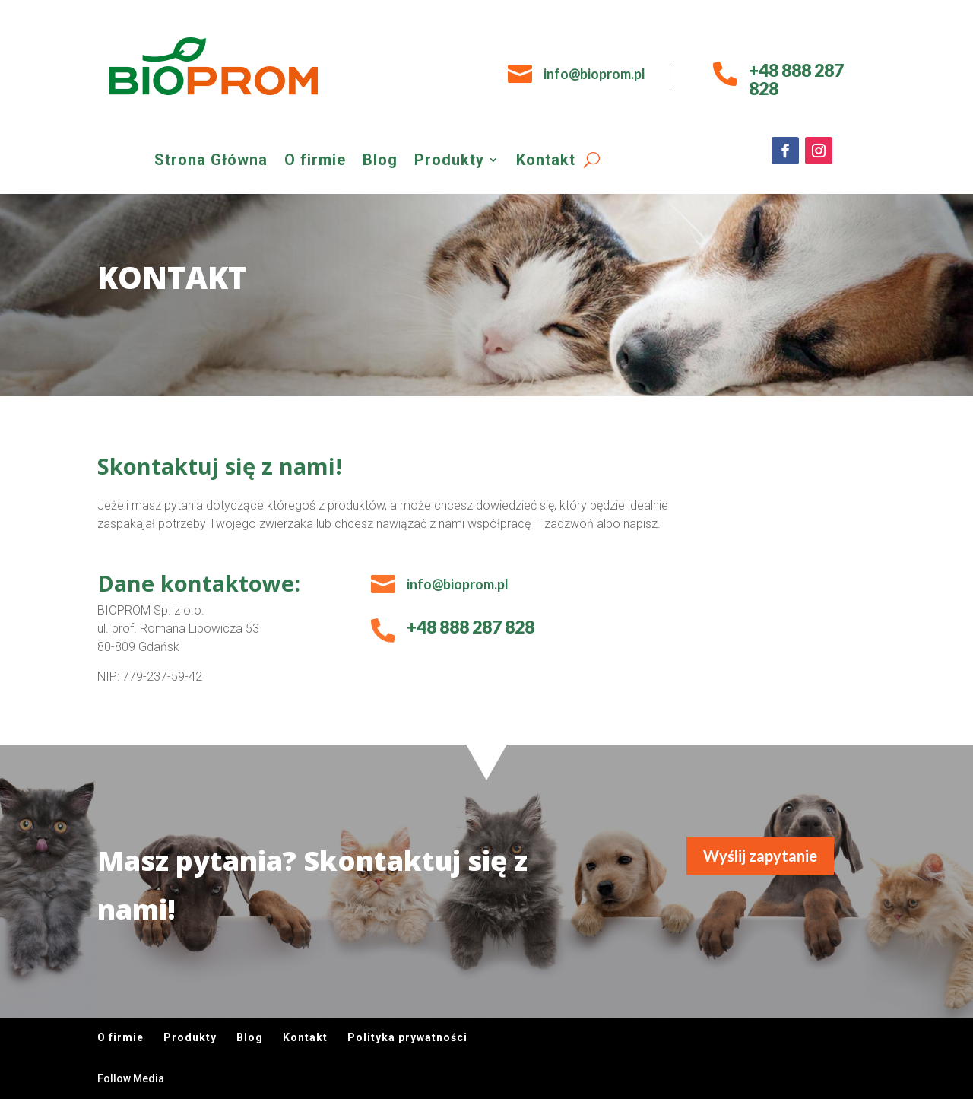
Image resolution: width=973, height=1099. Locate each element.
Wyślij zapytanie (760, 855)
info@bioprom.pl (594, 73)
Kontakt (545, 161)
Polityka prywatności (407, 1037)
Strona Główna (211, 161)
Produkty (449, 161)
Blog (380, 161)
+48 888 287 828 (796, 79)
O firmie (315, 161)
